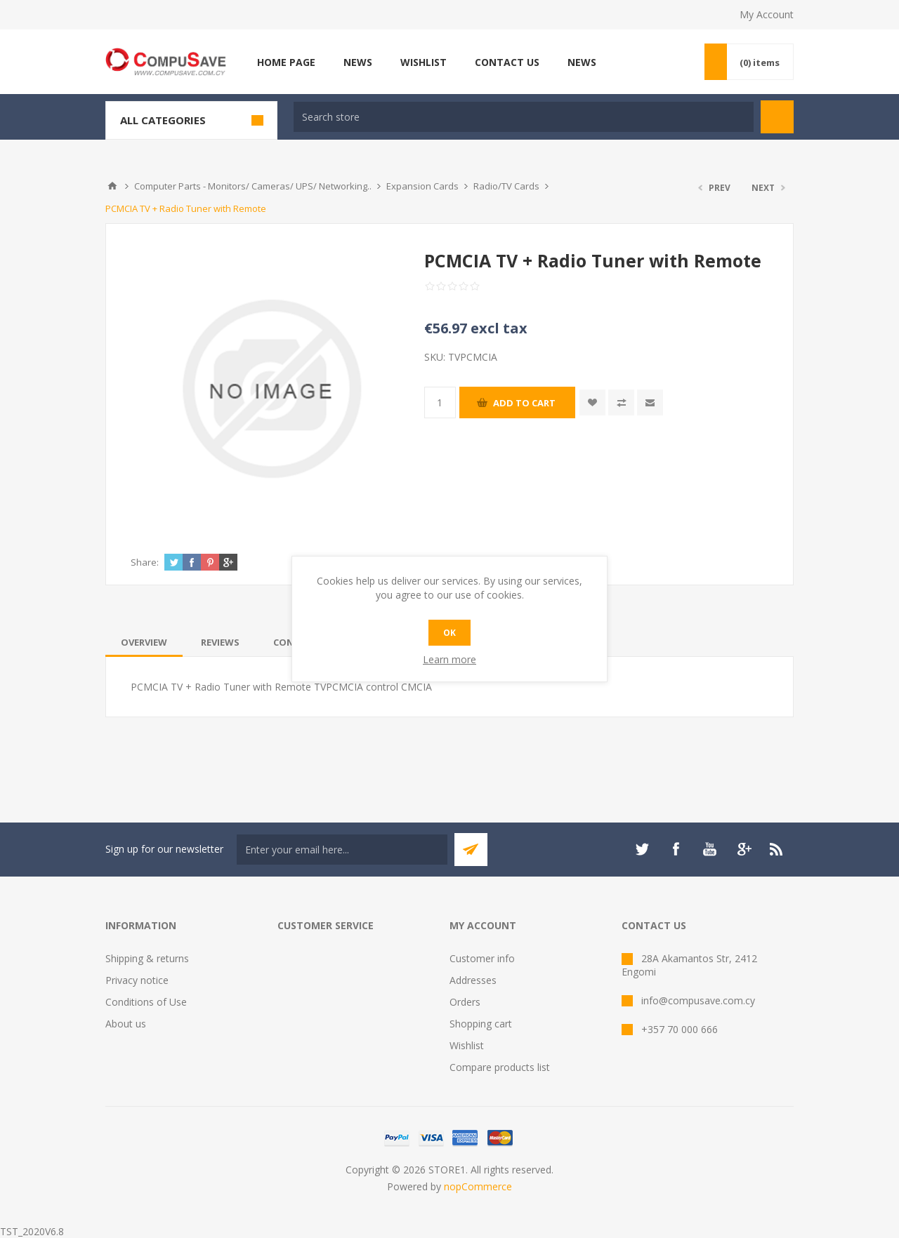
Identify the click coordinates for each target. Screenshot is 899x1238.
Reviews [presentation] (220, 642)
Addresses (473, 980)
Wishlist (467, 1045)
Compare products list (500, 1067)
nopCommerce (478, 1186)
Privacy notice (137, 980)
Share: (145, 562)
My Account (767, 14)
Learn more (449, 659)
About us (125, 1023)
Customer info (482, 958)
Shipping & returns (147, 958)
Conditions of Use (146, 1002)
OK (449, 633)
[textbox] (524, 117)
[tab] (144, 642)
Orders (465, 1002)
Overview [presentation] (144, 642)
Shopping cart (481, 1023)
